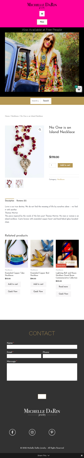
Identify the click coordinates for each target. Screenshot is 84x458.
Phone (46, 352)
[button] (40, 129)
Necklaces (15, 116)
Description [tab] (9, 201)
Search (46, 101)
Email (10, 352)
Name (10, 342)
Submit (42, 396)
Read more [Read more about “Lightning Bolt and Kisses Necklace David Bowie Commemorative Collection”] (63, 287)
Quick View (12, 292)
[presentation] (26, 387)
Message (12, 361)
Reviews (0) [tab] (21, 201)
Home (7, 116)
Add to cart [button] (13, 284)
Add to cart (65, 165)
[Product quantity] (52, 165)
